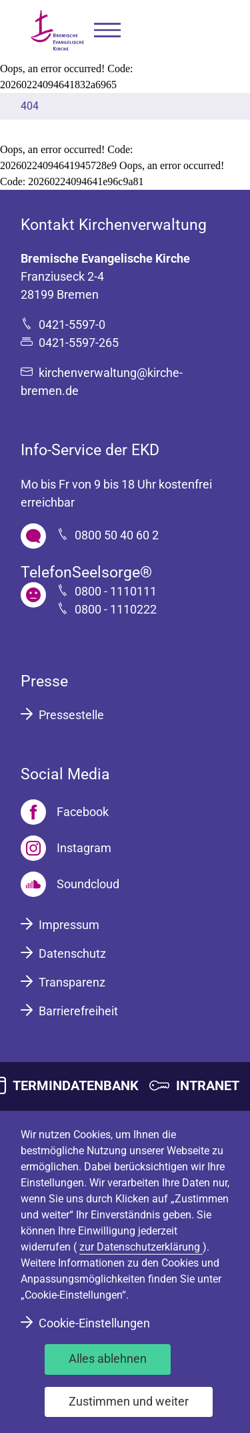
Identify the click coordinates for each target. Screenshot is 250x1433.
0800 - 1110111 (116, 591)
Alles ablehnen (108, 1358)
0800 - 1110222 (116, 609)
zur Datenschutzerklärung (141, 1247)
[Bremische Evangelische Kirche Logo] (57, 30)
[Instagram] (66, 848)
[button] (107, 30)
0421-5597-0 (72, 324)
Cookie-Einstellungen (94, 1323)
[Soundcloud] (70, 884)
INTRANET (207, 1085)
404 (30, 106)
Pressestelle (71, 715)
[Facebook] (65, 812)
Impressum (69, 925)
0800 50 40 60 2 (117, 535)
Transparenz (72, 982)
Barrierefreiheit (78, 1011)
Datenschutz (72, 953)
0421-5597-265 (79, 343)
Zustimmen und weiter (129, 1401)
